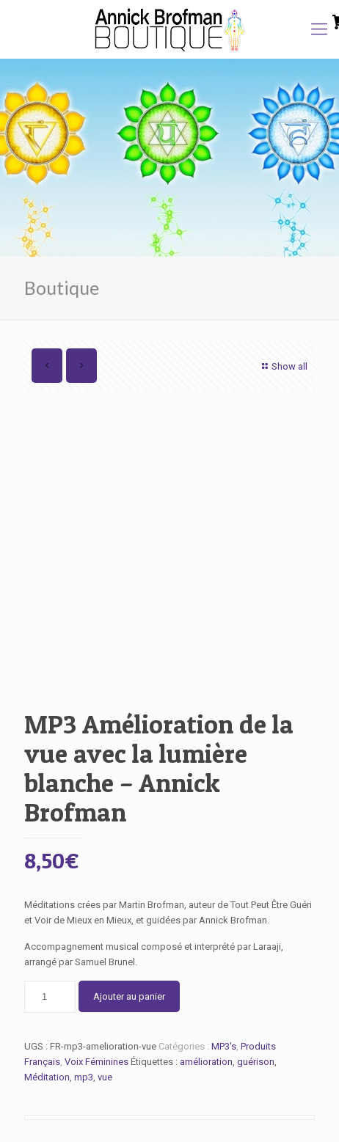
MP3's (223, 1046)
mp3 (83, 1077)
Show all (282, 366)
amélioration (206, 1061)
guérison (255, 1061)
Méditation (47, 1077)
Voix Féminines (96, 1061)
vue (105, 1077)
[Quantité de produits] (50, 997)
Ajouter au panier (129, 996)
